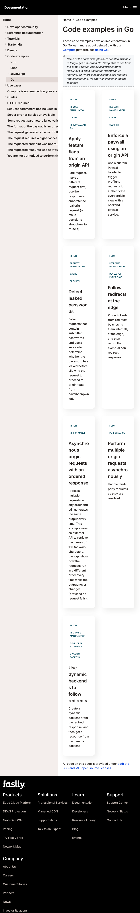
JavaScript (16, 74)
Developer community (21, 27)
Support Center (117, 780)
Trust (6, 896)
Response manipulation (117, 259)
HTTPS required (18, 103)
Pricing (8, 806)
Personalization (78, 126)
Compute (69, 50)
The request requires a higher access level (36, 138)
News (7, 878)
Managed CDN (48, 788)
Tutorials (12, 38)
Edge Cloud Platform (17, 780)
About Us (9, 843)
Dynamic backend (75, 635)
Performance (77, 421)
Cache (73, 117)
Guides (10, 97)
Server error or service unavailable (31, 114)
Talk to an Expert (49, 806)
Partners (9, 870)
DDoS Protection (14, 788)
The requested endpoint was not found (34, 144)
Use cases (13, 85)
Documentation (83, 780)
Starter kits (13, 44)
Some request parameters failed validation (36, 120)
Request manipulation (77, 108)
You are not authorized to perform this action (38, 155)
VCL (13, 62)
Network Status (117, 788)
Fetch (73, 99)
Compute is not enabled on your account (35, 91)
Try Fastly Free (13, 815)
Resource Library (84, 797)
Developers (80, 788)
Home (67, 20)
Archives (33, 906)
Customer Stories (15, 861)
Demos (10, 50)
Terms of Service (100, 906)
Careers (8, 852)
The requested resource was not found (34, 150)
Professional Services (53, 780)
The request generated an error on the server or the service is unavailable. (58, 132)
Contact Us (114, 797)
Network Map (12, 823)
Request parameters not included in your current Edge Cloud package (55, 109)
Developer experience (115, 269)
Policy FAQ (125, 906)
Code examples (16, 56)
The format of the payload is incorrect (33, 126)
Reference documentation (23, 33)
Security (114, 124)
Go (13, 79)
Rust (13, 68)
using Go (101, 50)
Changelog (52, 906)
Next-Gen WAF (13, 797)
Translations (74, 906)
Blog (75, 806)
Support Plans (47, 797)
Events (77, 815)
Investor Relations (15, 887)
